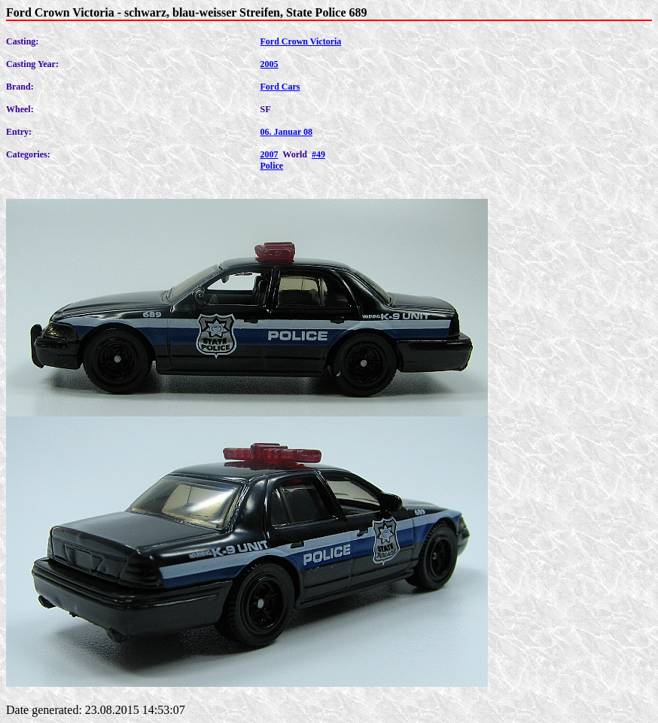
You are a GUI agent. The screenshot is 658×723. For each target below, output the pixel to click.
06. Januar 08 (286, 132)
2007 (269, 154)
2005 (269, 64)
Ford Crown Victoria (301, 41)
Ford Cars (280, 86)
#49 (318, 154)
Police (272, 165)
